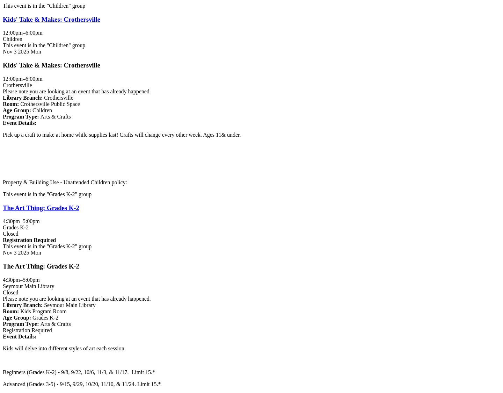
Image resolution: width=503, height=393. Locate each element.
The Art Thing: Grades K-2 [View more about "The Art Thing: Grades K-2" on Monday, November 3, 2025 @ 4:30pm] (41, 208)
